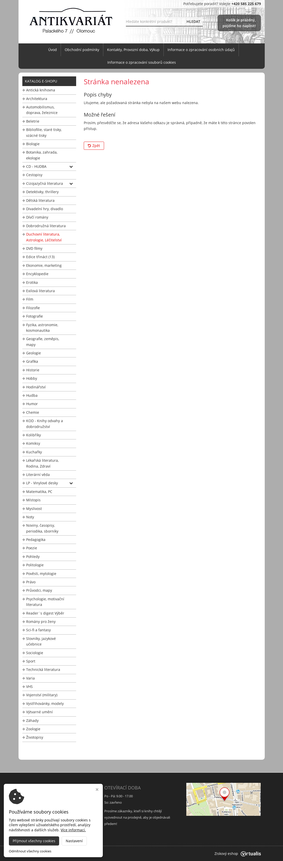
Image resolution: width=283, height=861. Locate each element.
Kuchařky (34, 452)
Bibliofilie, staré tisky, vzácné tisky (44, 132)
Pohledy (33, 556)
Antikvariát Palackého (72, 853)
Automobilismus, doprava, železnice (42, 110)
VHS (29, 686)
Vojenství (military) (41, 694)
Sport (30, 661)
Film (29, 299)
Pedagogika (35, 539)
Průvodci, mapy (39, 590)
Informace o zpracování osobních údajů (201, 49)
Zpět (94, 145)
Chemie (32, 412)
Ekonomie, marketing (44, 265)
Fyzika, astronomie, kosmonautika (42, 327)
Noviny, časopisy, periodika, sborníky (42, 528)
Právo (31, 581)
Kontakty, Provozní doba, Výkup (133, 49)
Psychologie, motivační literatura (45, 602)
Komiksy (33, 443)
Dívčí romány (37, 217)
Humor (32, 403)
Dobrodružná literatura (46, 225)
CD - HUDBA (36, 166)
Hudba (32, 395)
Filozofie (33, 307)
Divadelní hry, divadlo (44, 208)
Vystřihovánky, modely (45, 703)
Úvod (52, 49)
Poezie (31, 547)
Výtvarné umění (39, 711)
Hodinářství (36, 387)
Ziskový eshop (237, 853)
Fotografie (34, 316)
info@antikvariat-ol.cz (41, 823)
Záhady (32, 720)
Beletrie (32, 121)
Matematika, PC (39, 491)
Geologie (33, 353)
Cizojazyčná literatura (44, 183)
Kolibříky (33, 435)
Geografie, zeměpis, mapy (42, 341)
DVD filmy (34, 248)
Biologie (33, 143)
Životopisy (34, 737)
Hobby (31, 378)
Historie (32, 370)
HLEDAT (193, 21)
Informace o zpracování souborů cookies (141, 62)
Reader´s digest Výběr (45, 613)
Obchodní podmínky (82, 49)
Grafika (32, 361)
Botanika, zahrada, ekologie (41, 155)
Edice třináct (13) (40, 256)
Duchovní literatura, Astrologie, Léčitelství (44, 237)
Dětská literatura (40, 200)
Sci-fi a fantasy (38, 629)
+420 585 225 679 (38, 817)
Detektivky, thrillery (42, 191)
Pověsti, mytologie (41, 573)
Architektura (36, 98)
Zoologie (33, 728)
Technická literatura (43, 669)
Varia (30, 678)
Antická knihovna (40, 90)
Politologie (35, 564)
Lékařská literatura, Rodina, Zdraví (42, 463)
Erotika (32, 282)
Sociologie (34, 652)
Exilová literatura (40, 290)
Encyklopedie (37, 273)
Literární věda (38, 474)
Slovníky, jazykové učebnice (41, 641)
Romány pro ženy (41, 621)
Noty (30, 517)
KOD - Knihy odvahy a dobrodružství (44, 423)
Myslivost (34, 508)
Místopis (33, 500)
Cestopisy (34, 174)
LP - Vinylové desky (42, 483)
